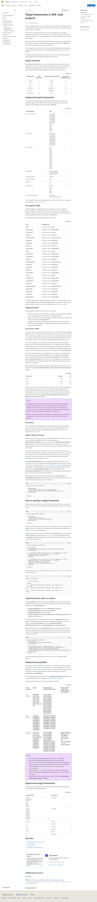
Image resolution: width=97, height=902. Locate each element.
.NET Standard (47, 32)
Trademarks (55, 898)
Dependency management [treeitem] (9, 30)
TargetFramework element (33, 506)
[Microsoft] (2, 2)
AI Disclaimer (4, 898)
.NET (30, 10)
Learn (26, 10)
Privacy (29, 898)
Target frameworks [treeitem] (8, 28)
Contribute (24, 898)
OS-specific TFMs (41, 202)
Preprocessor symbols (62, 304)
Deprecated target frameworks (87, 21)
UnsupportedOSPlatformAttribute (53, 465)
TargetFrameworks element (48, 535)
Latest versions (84, 12)
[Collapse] (15, 10)
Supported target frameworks (87, 14)
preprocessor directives (58, 570)
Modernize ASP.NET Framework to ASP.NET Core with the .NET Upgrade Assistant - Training (44, 880)
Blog (18, 898)
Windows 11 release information (35, 847)
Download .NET (91, 5)
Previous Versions (12, 898)
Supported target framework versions (36, 667)
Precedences (36, 431)
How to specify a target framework (85, 17)
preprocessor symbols (30, 530)
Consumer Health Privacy (38, 898)
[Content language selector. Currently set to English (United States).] (8, 895)
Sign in (94, 1)
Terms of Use (49, 898)
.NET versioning (31, 845)
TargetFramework (54, 656)
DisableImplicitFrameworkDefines (55, 678)
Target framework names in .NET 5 (36, 842)
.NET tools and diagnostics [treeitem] (8, 15)
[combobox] (9, 13)
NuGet (46, 778)
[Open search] (90, 2)
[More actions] (70, 10)
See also (82, 22)
